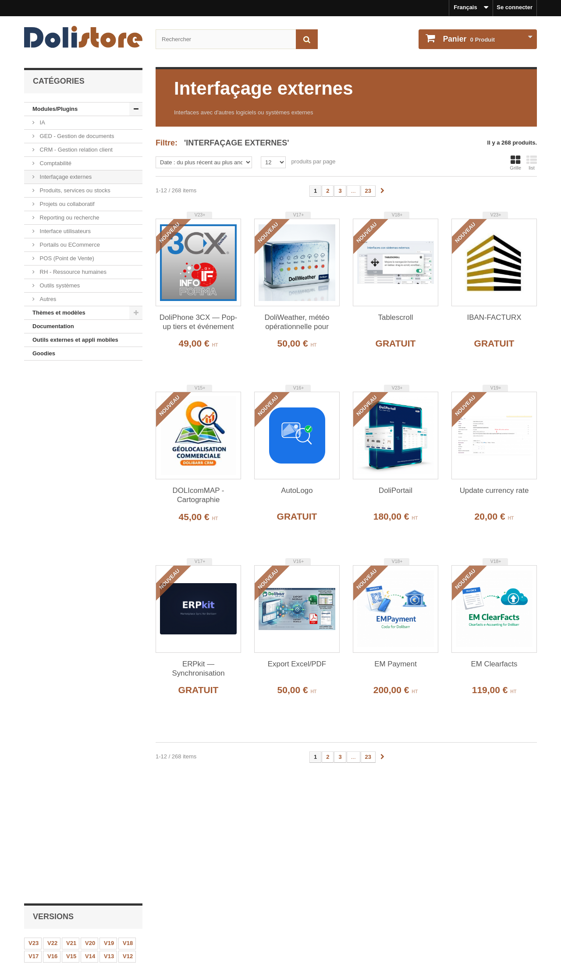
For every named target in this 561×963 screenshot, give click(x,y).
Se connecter (515, 7)
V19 (109, 413)
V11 (33, 439)
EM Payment (395, 664)
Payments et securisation (58, 942)
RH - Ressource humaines (72, 272)
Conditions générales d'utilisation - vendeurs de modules (101, 919)
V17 (33, 426)
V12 (128, 426)
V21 (71, 413)
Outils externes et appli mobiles (75, 339)
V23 (33, 413)
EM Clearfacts (494, 664)
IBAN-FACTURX (494, 317)
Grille (515, 162)
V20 (90, 413)
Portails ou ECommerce (69, 244)
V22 (52, 413)
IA (41, 122)
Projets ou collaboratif (66, 204)
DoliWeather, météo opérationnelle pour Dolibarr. (296, 322)
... (353, 191)
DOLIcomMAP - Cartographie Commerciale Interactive (198, 495)
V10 (52, 439)
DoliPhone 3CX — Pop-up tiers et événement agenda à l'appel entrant (198, 322)
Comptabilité (54, 163)
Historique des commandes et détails (337, 895)
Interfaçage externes (65, 176)
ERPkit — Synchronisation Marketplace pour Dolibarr (198, 669)
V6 (127, 439)
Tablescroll (395, 317)
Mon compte (308, 881)
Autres (47, 299)
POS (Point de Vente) (66, 258)
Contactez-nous (45, 931)
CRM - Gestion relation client (75, 149)
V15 (71, 426)
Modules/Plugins (55, 109)
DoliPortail (395, 490)
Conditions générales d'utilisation (69, 907)
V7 (108, 439)
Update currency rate (494, 490)
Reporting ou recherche (68, 217)
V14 (90, 426)
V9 (70, 439)
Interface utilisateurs (64, 231)
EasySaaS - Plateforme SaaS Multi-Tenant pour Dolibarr (101, 750)
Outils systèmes (59, 285)
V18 (128, 413)
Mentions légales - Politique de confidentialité (86, 895)
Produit (468, 39)
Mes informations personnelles (329, 907)
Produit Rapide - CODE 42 (100, 562)
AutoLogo (296, 490)
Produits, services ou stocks (74, 190)
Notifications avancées (109, 497)
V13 (109, 426)
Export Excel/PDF (102, 684)
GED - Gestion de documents (76, 136)
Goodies (43, 353)
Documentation (53, 326)
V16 (52, 426)
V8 (89, 439)
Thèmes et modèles (58, 312)
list (531, 162)
